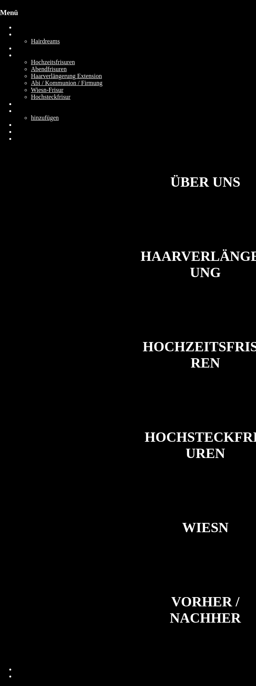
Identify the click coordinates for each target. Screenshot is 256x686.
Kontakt (25, 124)
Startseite (27, 27)
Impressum (29, 669)
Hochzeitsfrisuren (53, 62)
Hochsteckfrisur (50, 97)
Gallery (24, 103)
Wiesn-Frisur (47, 90)
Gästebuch (28, 110)
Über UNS (28, 34)
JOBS (22, 131)
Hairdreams (45, 41)
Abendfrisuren (49, 69)
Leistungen (29, 55)
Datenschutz (30, 676)
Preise (23, 48)
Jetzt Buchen (31, 138)
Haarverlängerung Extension (66, 76)
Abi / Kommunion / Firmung (66, 83)
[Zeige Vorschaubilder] (28, 219)
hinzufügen (45, 117)
